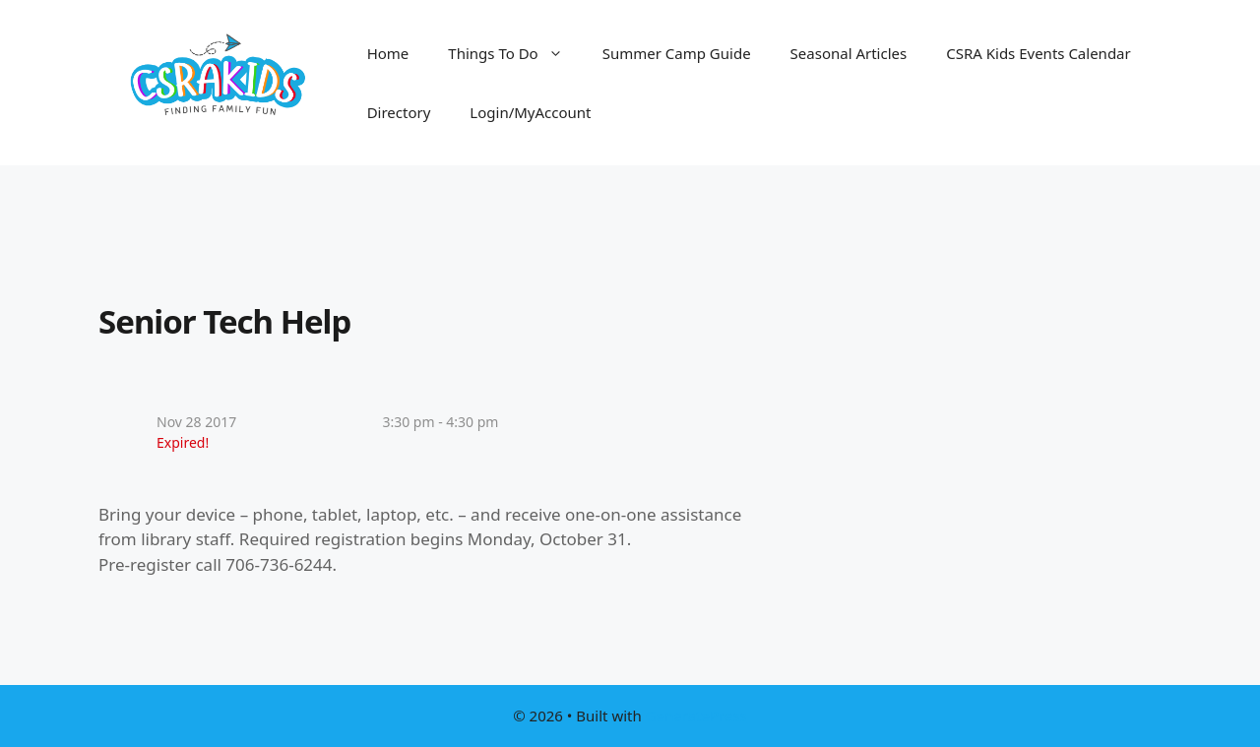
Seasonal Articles (849, 53)
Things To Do (515, 53)
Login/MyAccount (530, 112)
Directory (399, 112)
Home (388, 53)
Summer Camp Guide (676, 53)
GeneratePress (696, 715)
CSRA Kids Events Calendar (1038, 53)
